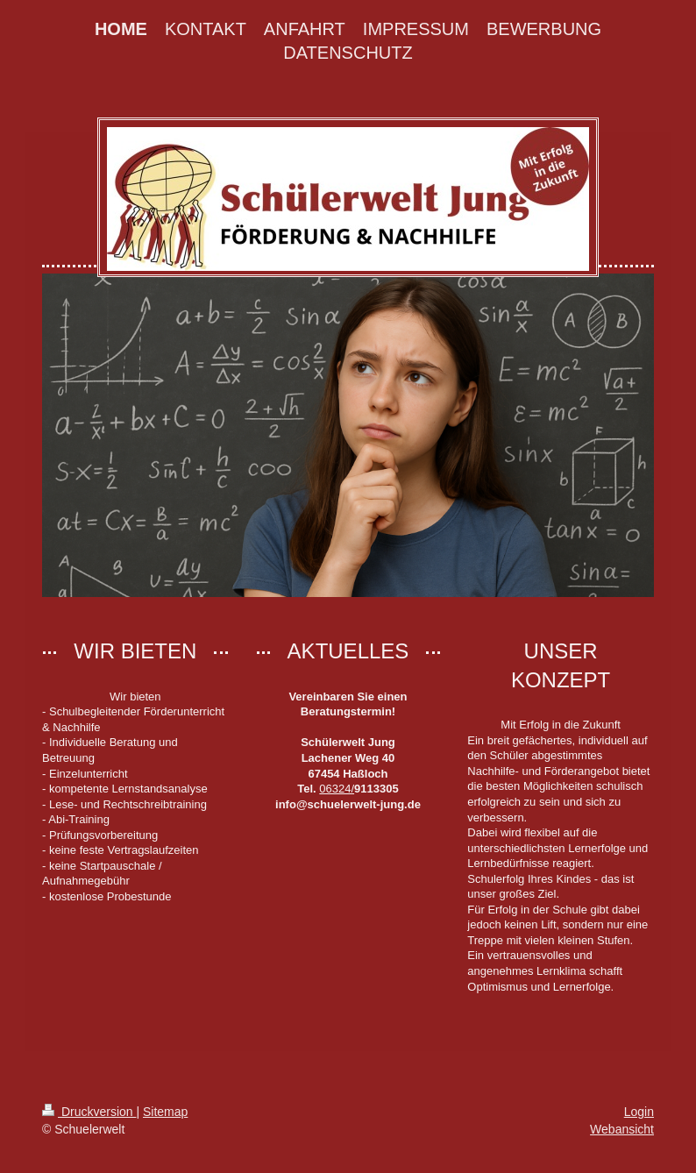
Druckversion (89, 1112)
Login (639, 1112)
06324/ (336, 788)
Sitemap (165, 1112)
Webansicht (622, 1129)
